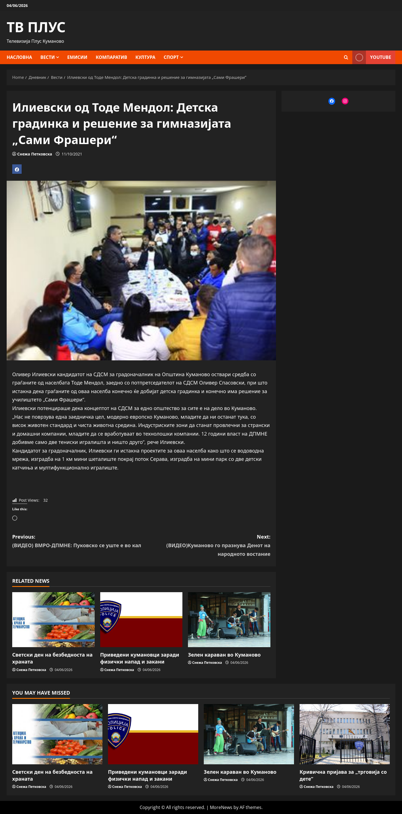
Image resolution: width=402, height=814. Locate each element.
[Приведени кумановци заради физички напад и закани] (141, 619)
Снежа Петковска (34, 154)
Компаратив (111, 57)
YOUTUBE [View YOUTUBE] (371, 57)
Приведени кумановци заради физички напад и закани (139, 658)
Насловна (19, 57)
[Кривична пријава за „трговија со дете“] (345, 734)
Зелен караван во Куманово (224, 654)
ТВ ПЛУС (36, 26)
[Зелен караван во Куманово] (229, 619)
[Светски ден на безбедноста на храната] (53, 619)
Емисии (77, 57)
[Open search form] (346, 57)
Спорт (171, 57)
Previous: (76, 541)
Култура (145, 57)
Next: (205, 545)
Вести (48, 57)
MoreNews (221, 807)
